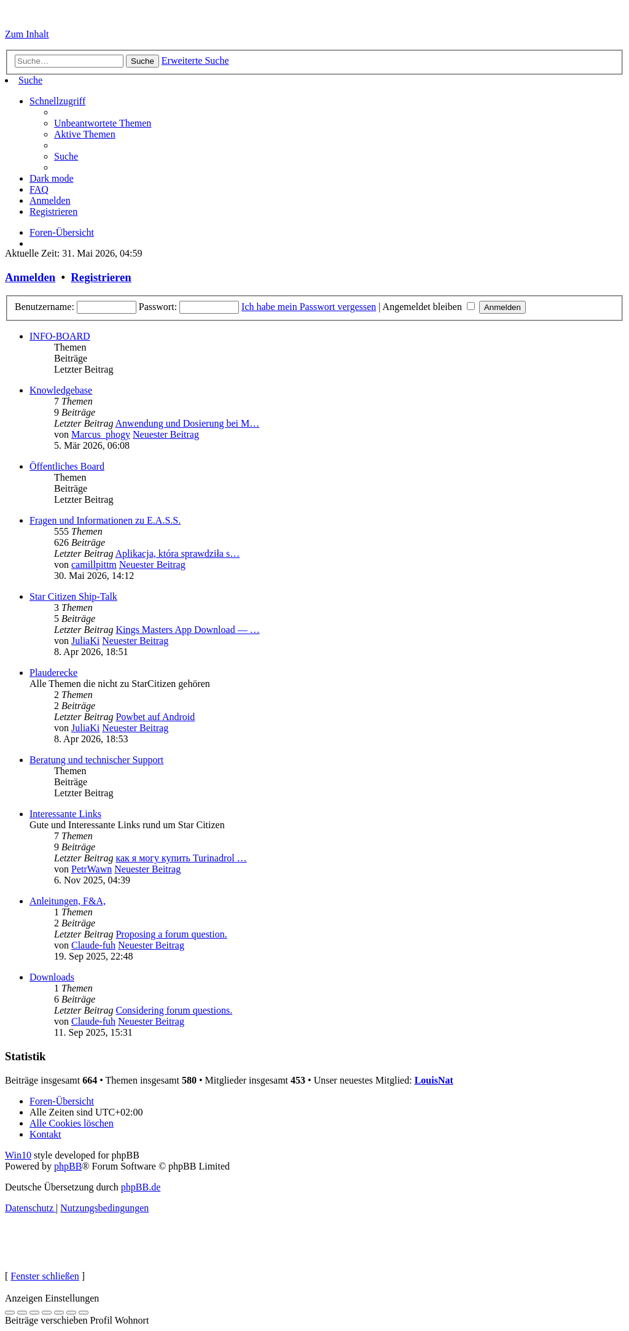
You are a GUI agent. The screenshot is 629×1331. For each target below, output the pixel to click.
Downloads (51, 977)
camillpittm (94, 564)
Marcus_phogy (100, 434)
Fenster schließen (44, 1276)
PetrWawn (91, 869)
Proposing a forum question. (171, 934)
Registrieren (101, 277)
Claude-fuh (93, 945)
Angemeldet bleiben (429, 306)
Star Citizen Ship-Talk (73, 596)
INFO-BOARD (59, 336)
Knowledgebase (60, 390)
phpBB (68, 1166)
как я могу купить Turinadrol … (180, 858)
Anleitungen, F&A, (67, 901)
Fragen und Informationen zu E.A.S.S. (105, 520)
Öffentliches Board (66, 466)
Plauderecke (53, 672)
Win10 (18, 1155)
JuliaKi (85, 640)
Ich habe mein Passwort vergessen (308, 306)
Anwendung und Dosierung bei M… (187, 423)
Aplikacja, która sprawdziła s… (177, 553)
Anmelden (30, 277)
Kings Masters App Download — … (187, 629)
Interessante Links (65, 814)
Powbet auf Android (155, 717)
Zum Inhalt (27, 34)
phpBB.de (140, 1187)
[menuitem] (30, 80)
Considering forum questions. (173, 1010)
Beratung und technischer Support (96, 760)
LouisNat (434, 1080)
